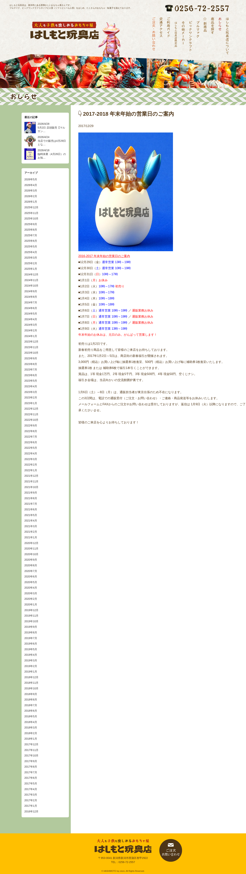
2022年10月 (31, 419)
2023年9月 (30, 358)
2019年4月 (30, 654)
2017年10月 (31, 755)
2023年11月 (31, 347)
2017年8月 (30, 766)
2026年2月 (30, 196)
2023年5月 (30, 380)
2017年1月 (30, 805)
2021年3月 (30, 526)
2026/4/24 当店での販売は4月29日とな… (52, 141)
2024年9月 (30, 291)
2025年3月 (30, 257)
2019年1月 (30, 671)
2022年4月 (30, 453)
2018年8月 (30, 699)
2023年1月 (30, 403)
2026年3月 (30, 190)
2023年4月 (30, 386)
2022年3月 (30, 459)
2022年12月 (31, 408)
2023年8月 (30, 364)
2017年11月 (31, 750)
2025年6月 (30, 240)
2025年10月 (31, 218)
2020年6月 (30, 576)
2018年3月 (30, 727)
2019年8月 (30, 632)
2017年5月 (30, 783)
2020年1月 (30, 604)
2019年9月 (30, 626)
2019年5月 (30, 649)
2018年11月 (31, 682)
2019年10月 (31, 621)
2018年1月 (30, 738)
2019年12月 (31, 610)
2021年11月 (31, 481)
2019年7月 (30, 638)
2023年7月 (30, 369)
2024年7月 (30, 302)
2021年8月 (30, 498)
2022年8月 (30, 431)
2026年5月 (30, 179)
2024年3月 (30, 324)
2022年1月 (30, 470)
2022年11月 (31, 414)
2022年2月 (30, 464)
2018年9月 (30, 694)
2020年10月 (31, 554)
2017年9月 (30, 761)
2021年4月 (30, 520)
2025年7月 (30, 235)
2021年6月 (30, 509)
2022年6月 (30, 442)
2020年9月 (30, 559)
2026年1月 (30, 201)
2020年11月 (31, 548)
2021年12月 (31, 475)
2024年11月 (31, 280)
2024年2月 (30, 330)
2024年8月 (30, 296)
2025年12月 (31, 207)
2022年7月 (30, 436)
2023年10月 (31, 352)
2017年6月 (30, 777)
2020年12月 (31, 543)
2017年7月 (30, 772)
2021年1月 (30, 537)
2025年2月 (30, 263)
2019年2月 (30, 666)
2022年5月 (30, 447)
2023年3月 (30, 392)
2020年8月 (30, 565)
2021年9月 (30, 492)
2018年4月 (30, 722)
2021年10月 (31, 487)
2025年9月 (30, 224)
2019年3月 (30, 660)
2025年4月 (30, 252)
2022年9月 (30, 425)
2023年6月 (30, 375)
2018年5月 (30, 716)
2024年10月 (31, 285)
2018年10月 (31, 688)
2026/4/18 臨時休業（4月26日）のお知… (52, 154)
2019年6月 (30, 643)
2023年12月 (31, 341)
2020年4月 (30, 587)
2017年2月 (30, 800)
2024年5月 (30, 313)
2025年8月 (30, 229)
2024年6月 (30, 308)
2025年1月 (30, 268)
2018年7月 (30, 705)
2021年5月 (30, 515)
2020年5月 (30, 582)
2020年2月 (30, 598)
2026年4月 (30, 185)
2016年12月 (31, 811)
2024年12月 (31, 274)
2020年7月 (30, 571)
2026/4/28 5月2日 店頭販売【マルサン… (51, 127)
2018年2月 (30, 733)
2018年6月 (30, 710)
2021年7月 (30, 503)
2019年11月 (31, 615)
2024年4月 (30, 319)
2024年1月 (30, 336)
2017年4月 (30, 789)
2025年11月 (31, 213)
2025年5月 (30, 246)
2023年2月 (30, 397)
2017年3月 (30, 794)
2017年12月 (31, 744)
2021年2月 (30, 531)
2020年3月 (30, 593)
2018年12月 (31, 677)
